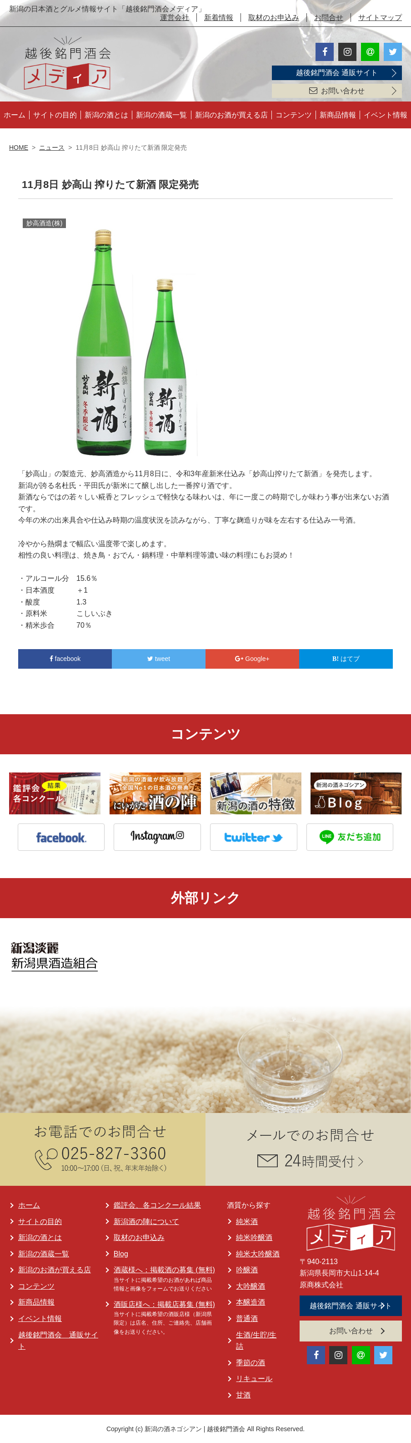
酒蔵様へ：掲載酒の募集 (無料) (164, 1270)
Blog (121, 1254)
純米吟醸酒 (254, 1237)
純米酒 (247, 1221)
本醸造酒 (250, 1302)
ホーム (14, 115)
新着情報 (218, 17)
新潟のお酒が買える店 (231, 115)
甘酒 (243, 1395)
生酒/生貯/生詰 (256, 1341)
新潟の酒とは (106, 115)
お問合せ (328, 17)
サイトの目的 (55, 115)
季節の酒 (250, 1363)
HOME (18, 147)
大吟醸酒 (250, 1286)
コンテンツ (294, 115)
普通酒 (247, 1318)
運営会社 (174, 17)
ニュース (52, 147)
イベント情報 (385, 115)
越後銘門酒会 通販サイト (337, 72)
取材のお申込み (273, 17)
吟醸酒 (247, 1270)
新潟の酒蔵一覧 (161, 115)
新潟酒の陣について (146, 1221)
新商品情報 (338, 115)
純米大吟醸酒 (258, 1254)
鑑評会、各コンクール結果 (157, 1205)
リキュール (254, 1378)
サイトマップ (380, 17)
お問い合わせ (337, 90)
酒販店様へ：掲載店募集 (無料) (164, 1304)
